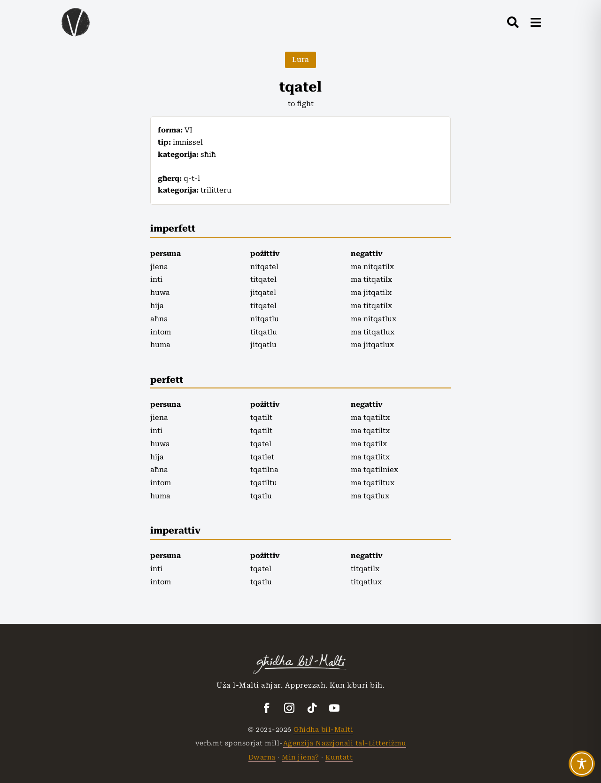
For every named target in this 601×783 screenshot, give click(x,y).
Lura (300, 59)
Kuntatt (339, 757)
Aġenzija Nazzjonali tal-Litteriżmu (344, 743)
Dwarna (262, 757)
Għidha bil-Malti (323, 729)
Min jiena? (300, 757)
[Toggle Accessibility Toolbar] (582, 764)
